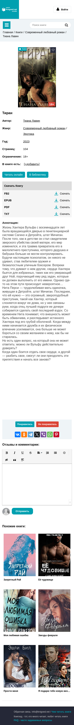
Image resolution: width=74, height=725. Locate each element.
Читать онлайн (14, 174)
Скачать (65, 193)
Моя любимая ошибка (16, 635)
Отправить (22, 511)
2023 (26, 141)
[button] (6, 452)
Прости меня (11, 691)
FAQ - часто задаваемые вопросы (33, 720)
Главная (8, 32)
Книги (19, 32)
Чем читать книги (61, 711)
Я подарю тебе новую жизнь (54, 691)
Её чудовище (45, 579)
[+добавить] (31, 164)
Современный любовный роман (45, 32)
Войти (62, 9)
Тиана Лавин (11, 36)
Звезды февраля (48, 635)
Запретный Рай (12, 579)
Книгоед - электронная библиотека (9, 9)
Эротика (28, 133)
